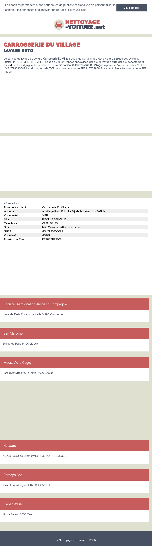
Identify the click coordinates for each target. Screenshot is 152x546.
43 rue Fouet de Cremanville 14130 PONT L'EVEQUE (34, 455)
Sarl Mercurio (13, 333)
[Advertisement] (76, 101)
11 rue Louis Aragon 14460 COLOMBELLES (28, 484)
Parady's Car (13, 475)
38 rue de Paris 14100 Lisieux (20, 343)
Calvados (9, 64)
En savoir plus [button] (77, 9)
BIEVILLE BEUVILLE (54, 219)
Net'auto (10, 445)
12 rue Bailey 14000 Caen (18, 514)
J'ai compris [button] (131, 7)
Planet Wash (13, 504)
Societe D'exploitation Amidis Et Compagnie (35, 304)
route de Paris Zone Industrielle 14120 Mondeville (33, 314)
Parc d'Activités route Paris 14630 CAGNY (28, 372)
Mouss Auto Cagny (17, 362)
